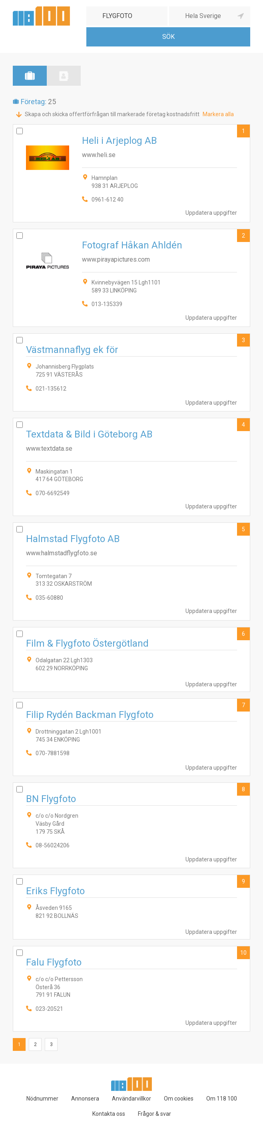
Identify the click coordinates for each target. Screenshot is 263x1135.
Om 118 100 (221, 1098)
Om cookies (178, 1098)
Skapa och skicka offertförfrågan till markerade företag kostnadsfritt (112, 114)
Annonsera (85, 1098)
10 (243, 953)
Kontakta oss (108, 1114)
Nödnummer (42, 1098)
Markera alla (218, 114)
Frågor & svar (154, 1114)
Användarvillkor (131, 1098)
